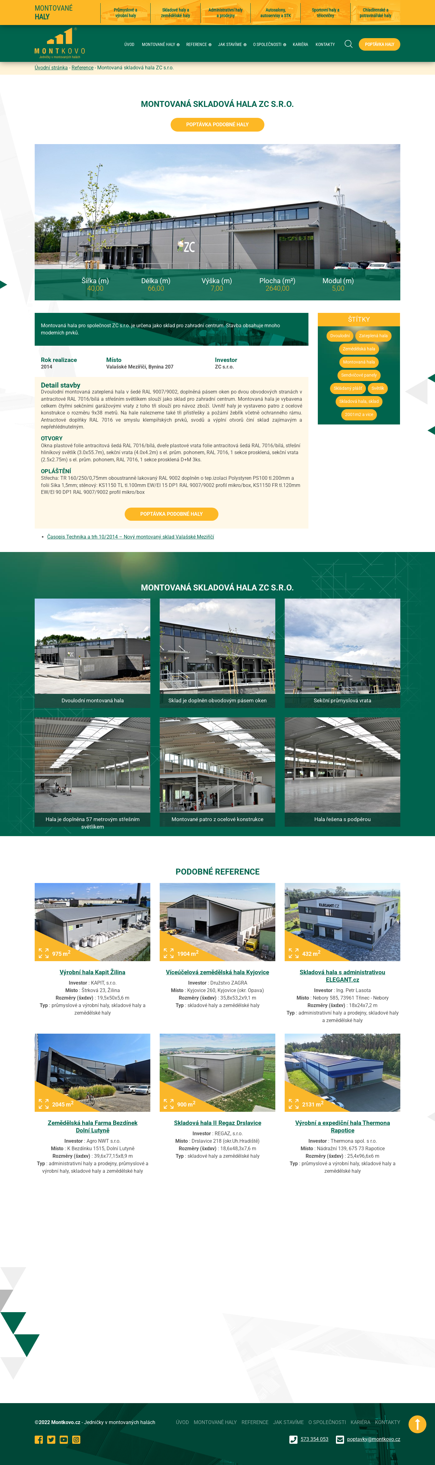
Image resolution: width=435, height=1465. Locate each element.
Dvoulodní (340, 336)
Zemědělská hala (359, 349)
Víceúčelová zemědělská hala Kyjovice (217, 972)
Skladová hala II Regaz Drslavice (217, 1122)
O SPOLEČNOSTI (270, 44)
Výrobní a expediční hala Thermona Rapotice (342, 1126)
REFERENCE (199, 44)
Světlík (378, 388)
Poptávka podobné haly (217, 125)
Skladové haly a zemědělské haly (175, 13)
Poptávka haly (379, 44)
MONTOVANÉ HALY (161, 44)
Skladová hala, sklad (359, 401)
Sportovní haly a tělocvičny (325, 13)
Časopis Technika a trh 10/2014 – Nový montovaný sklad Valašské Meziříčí (130, 537)
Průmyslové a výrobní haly (125, 13)
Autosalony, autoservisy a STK (275, 13)
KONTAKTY (325, 44)
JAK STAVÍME (233, 44)
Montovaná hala (359, 362)
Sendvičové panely (359, 375)
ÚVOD (129, 44)
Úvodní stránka (51, 68)
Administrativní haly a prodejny (225, 13)
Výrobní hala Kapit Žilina (92, 972)
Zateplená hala (373, 336)
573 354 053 (308, 1439)
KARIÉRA (300, 44)
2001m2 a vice (359, 414)
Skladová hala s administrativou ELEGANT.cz (342, 976)
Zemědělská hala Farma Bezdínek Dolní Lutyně (93, 1126)
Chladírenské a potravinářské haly (375, 13)
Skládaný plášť (348, 388)
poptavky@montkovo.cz (373, 1439)
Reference (82, 68)
